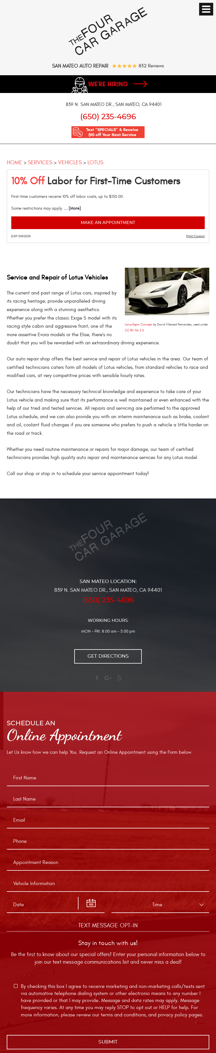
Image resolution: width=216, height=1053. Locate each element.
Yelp (119, 680)
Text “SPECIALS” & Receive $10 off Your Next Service (112, 132)
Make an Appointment (108, 223)
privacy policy (172, 1015)
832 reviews (151, 66)
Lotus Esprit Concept (138, 324)
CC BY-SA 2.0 (134, 330)
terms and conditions (123, 1015)
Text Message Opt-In (108, 925)
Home (14, 162)
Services (40, 162)
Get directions (108, 656)
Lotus (95, 162)
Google (108, 680)
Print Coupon (195, 236)
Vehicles (70, 162)
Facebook (96, 680)
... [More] (72, 208)
